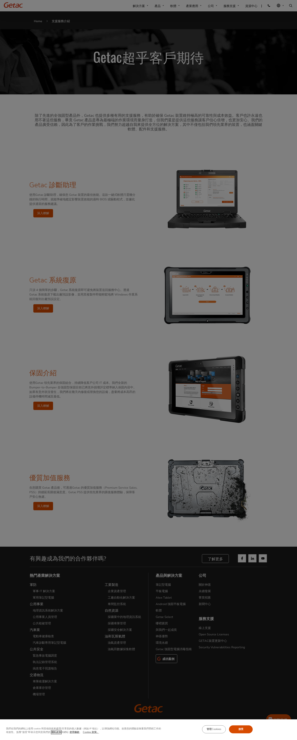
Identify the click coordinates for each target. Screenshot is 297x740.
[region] (148, 729)
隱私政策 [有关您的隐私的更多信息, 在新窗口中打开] (56, 732)
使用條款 (74, 732)
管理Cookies (214, 729)
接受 (240, 729)
